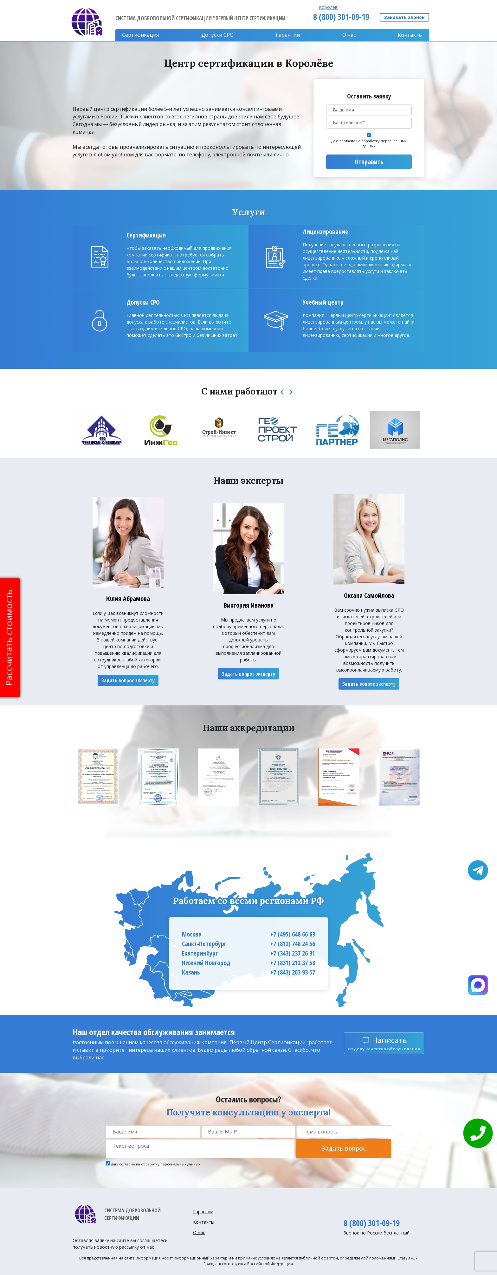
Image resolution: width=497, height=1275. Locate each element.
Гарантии (288, 34)
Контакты (410, 34)
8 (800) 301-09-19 (341, 16)
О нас (349, 34)
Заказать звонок (404, 17)
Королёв (328, 7)
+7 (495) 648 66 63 (292, 934)
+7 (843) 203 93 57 (292, 972)
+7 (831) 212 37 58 (292, 962)
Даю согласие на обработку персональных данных (369, 143)
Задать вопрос (343, 1148)
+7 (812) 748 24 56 (292, 943)
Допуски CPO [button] (217, 34)
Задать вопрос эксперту (128, 680)
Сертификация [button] (140, 34)
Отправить (369, 161)
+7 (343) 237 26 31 (292, 953)
